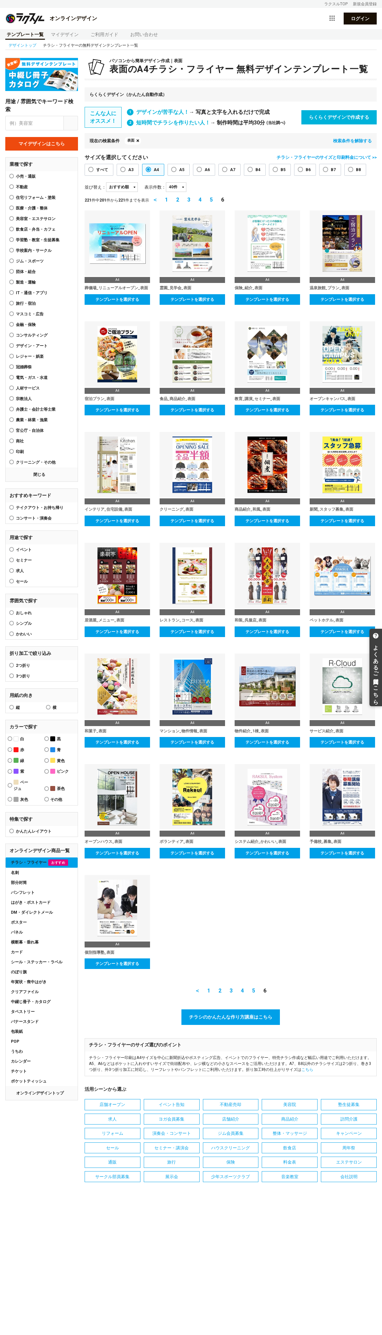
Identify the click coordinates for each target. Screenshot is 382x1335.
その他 (56, 799)
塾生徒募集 (349, 1104)
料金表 (289, 1162)
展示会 (171, 1176)
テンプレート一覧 (25, 34)
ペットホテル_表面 (326, 620)
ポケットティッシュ (29, 1081)
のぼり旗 (19, 972)
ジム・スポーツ (30, 261)
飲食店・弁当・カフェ (36, 229)
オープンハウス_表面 (103, 841)
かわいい (24, 634)
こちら (307, 1069)
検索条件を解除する (352, 140)
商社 (20, 441)
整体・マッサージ (290, 1133)
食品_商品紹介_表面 (177, 398)
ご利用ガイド (104, 34)
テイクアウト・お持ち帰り (39, 507)
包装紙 (17, 1031)
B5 (283, 169)
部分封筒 (19, 882)
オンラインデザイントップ (40, 1093)
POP (15, 1041)
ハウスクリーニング (230, 1147)
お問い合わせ (144, 34)
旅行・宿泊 (26, 303)
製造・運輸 (26, 282)
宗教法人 (24, 398)
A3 (131, 169)
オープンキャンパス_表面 (332, 398)
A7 (232, 169)
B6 (308, 169)
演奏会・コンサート (171, 1133)
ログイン (360, 18)
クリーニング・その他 (36, 462)
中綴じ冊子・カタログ (31, 1001)
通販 (112, 1162)
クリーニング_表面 (176, 509)
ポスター (19, 922)
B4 (257, 169)
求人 (20, 571)
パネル (17, 932)
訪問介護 (349, 1119)
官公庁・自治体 (30, 430)
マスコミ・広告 (30, 314)
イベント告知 (171, 1104)
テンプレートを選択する (117, 299)
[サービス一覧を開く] (332, 18)
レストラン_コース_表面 (181, 620)
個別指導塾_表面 (99, 952)
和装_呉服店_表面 (250, 620)
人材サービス (28, 388)
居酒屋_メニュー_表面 (104, 620)
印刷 (20, 451)
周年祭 (348, 1147)
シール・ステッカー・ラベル (36, 962)
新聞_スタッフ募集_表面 (331, 509)
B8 (358, 169)
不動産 (22, 187)
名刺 (15, 872)
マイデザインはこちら (42, 143)
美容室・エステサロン (36, 218)
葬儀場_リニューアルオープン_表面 (116, 288)
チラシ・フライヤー (39, 862)
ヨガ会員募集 (171, 1119)
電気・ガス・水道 (32, 377)
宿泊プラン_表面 (99, 398)
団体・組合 (26, 271)
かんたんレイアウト (34, 831)
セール (22, 581)
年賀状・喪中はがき (29, 982)
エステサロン (349, 1162)
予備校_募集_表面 (325, 841)
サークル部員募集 (112, 1176)
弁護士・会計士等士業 (36, 409)
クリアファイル (25, 992)
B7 (333, 169)
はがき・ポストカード (31, 902)
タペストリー (23, 1011)
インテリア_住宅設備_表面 (108, 509)
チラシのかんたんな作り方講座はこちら (230, 1017)
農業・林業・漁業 (32, 420)
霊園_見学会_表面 (175, 288)
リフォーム (112, 1133)
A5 (181, 169)
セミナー (24, 560)
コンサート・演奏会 (34, 518)
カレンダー (21, 1061)
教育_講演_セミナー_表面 (257, 398)
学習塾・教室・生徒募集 (37, 240)
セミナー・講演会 (171, 1147)
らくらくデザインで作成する (339, 117)
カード (17, 952)
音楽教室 (289, 1176)
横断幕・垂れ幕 (25, 942)
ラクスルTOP (336, 4)
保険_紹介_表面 (248, 288)
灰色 (21, 799)
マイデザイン (65, 34)
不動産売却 (230, 1104)
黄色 (57, 760)
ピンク (59, 771)
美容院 (289, 1104)
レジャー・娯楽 (30, 356)
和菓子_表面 (95, 731)
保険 (230, 1162)
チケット (19, 1071)
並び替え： (95, 187)
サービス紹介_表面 (326, 731)
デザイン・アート (32, 346)
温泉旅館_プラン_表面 (329, 288)
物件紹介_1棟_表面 (252, 731)
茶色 (57, 788)
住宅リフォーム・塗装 (36, 197)
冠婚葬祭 (24, 367)
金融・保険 (26, 324)
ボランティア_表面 (176, 841)
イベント (24, 549)
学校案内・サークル (34, 250)
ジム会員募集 (231, 1133)
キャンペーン (349, 1133)
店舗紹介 (230, 1119)
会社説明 (349, 1176)
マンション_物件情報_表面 (183, 731)
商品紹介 (289, 1119)
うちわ (17, 1051)
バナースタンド (25, 1021)
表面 (130, 140)
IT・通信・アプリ (32, 293)
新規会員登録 (365, 4)
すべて (102, 169)
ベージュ (21, 785)
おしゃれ (24, 613)
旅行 (171, 1162)
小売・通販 (26, 176)
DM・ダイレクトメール (32, 912)
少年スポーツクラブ (230, 1176)
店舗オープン (112, 1104)
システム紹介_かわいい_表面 (260, 841)
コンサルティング (32, 335)
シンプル (24, 623)
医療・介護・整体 (32, 208)
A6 (207, 169)
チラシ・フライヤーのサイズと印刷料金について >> (327, 157)
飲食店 (289, 1147)
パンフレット (23, 892)
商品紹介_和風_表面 (252, 509)
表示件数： (155, 187)
